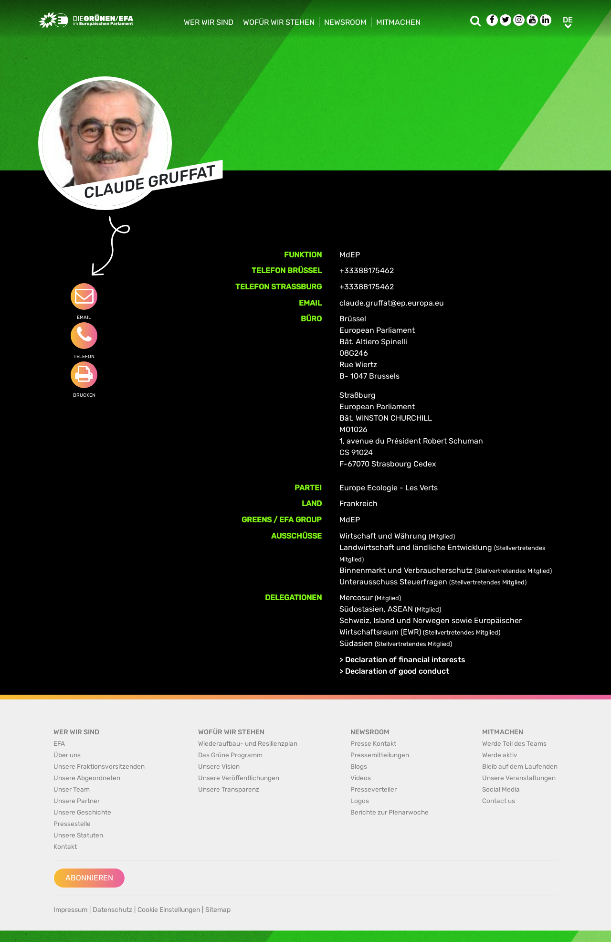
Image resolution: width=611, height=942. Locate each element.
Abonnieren (89, 877)
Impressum (70, 910)
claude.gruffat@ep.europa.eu (391, 302)
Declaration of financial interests (405, 659)
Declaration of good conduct (397, 671)
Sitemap (218, 910)
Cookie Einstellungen (168, 910)
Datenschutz (112, 910)
